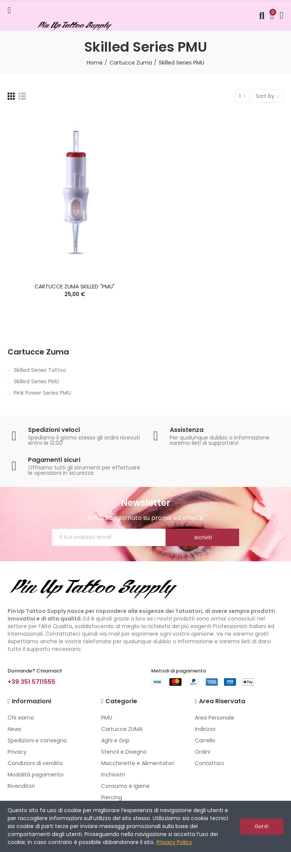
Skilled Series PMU (36, 381)
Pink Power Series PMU (42, 393)
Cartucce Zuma (38, 352)
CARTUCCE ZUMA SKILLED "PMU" (74, 286)
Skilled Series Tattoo (40, 370)
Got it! (262, 826)
